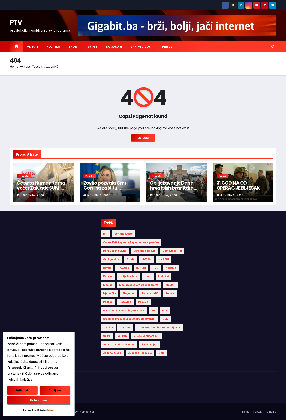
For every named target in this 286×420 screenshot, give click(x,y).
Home (14, 66)
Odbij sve (55, 390)
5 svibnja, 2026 (32, 195)
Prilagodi (22, 390)
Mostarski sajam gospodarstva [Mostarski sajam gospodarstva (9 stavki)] (138, 284)
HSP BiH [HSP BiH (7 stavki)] (141, 267)
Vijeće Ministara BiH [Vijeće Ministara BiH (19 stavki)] (146, 335)
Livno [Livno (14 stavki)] (147, 276)
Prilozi (168, 47)
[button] (273, 47)
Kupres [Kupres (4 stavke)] (107, 276)
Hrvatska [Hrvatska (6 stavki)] (123, 267)
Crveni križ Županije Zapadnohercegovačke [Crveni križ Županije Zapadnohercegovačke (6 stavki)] (131, 242)
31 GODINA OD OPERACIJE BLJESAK (238, 185)
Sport (74, 47)
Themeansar (86, 411)
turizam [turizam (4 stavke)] (125, 327)
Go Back (143, 138)
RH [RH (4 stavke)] (153, 310)
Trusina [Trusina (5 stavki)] (108, 327)
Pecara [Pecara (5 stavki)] (170, 293)
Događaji (114, 47)
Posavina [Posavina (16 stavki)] (125, 301)
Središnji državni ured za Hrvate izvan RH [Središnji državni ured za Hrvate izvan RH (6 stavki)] (129, 318)
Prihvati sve (38, 400)
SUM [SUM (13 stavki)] (166, 318)
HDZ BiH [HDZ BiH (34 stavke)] (146, 259)
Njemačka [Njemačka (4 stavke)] (109, 293)
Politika (53, 47)
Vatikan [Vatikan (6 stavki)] (122, 335)
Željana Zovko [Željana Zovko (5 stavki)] (112, 352)
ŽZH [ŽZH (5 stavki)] (161, 352)
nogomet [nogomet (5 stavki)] (128, 293)
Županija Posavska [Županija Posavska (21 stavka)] (140, 352)
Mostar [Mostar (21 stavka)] (107, 284)
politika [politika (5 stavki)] (108, 301)
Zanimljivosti (142, 47)
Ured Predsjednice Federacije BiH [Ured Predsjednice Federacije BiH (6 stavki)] (159, 327)
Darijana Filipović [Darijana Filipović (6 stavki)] (144, 250)
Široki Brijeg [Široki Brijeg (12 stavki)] (149, 344)
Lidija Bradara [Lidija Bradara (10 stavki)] (128, 276)
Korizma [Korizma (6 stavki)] (171, 267)
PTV (16, 22)
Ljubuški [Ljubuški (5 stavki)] (163, 276)
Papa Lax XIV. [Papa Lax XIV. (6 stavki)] (150, 293)
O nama (271, 411)
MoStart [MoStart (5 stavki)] (170, 284)
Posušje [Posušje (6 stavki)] (143, 301)
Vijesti (32, 47)
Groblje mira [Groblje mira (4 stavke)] (111, 259)
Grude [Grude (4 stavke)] (130, 259)
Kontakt (257, 411)
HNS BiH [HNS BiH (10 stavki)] (164, 259)
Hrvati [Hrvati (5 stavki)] (107, 267)
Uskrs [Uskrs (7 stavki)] (106, 335)
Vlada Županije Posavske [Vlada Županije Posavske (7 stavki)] (119, 344)
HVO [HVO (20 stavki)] (155, 267)
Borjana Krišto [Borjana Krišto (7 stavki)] (124, 233)
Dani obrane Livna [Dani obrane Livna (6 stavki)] (114, 250)
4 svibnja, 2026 (232, 195)
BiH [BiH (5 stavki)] (105, 233)
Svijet (92, 47)
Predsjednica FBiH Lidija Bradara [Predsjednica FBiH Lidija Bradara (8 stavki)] (124, 310)
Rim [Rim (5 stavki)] (164, 310)
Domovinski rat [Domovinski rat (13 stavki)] (172, 250)
